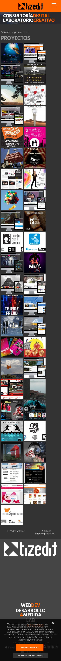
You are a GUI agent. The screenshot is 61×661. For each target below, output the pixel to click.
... (39, 531)
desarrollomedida (31, 613)
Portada (4, 32)
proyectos (15, 32)
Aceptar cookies (29, 648)
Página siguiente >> (44, 533)
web (30, 605)
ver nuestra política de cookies (30, 655)
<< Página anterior (15, 531)
